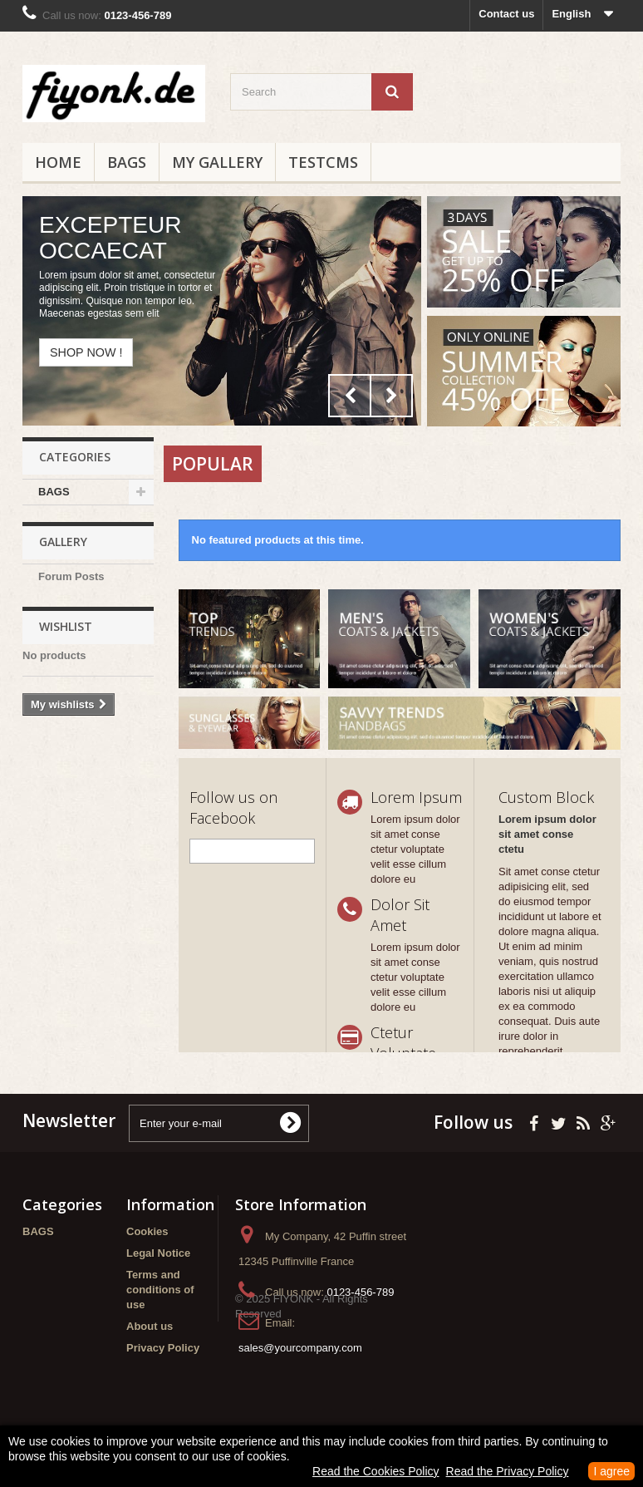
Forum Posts (71, 585)
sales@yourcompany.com (300, 1348)
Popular (212, 463)
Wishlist (65, 642)
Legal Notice (158, 1253)
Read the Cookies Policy (375, 1471)
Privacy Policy (162, 1348)
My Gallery (217, 162)
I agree (611, 1471)
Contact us (506, 13)
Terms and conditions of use (160, 1289)
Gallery (63, 550)
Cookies (147, 1231)
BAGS (126, 162)
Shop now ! (86, 352)
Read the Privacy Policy (507, 1471)
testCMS (323, 162)
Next (391, 395)
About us (149, 1326)
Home (58, 162)
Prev (349, 395)
